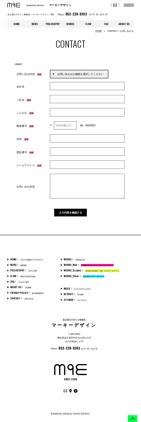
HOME (17, 24)
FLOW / (22, 275)
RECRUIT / (73, 293)
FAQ (106, 24)
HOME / (26, 258)
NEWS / (18, 264)
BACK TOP (130, 419)
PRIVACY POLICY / (27, 291)
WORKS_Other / (84, 275)
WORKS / (74, 258)
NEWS (35, 24)
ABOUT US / (20, 286)
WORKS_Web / (89, 264)
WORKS (70, 24)
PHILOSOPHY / (23, 269)
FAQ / (19, 280)
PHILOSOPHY (53, 24)
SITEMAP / (75, 298)
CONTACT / (22, 297)
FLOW (88, 24)
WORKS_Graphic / (91, 269)
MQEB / (77, 287)
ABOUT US (124, 24)
